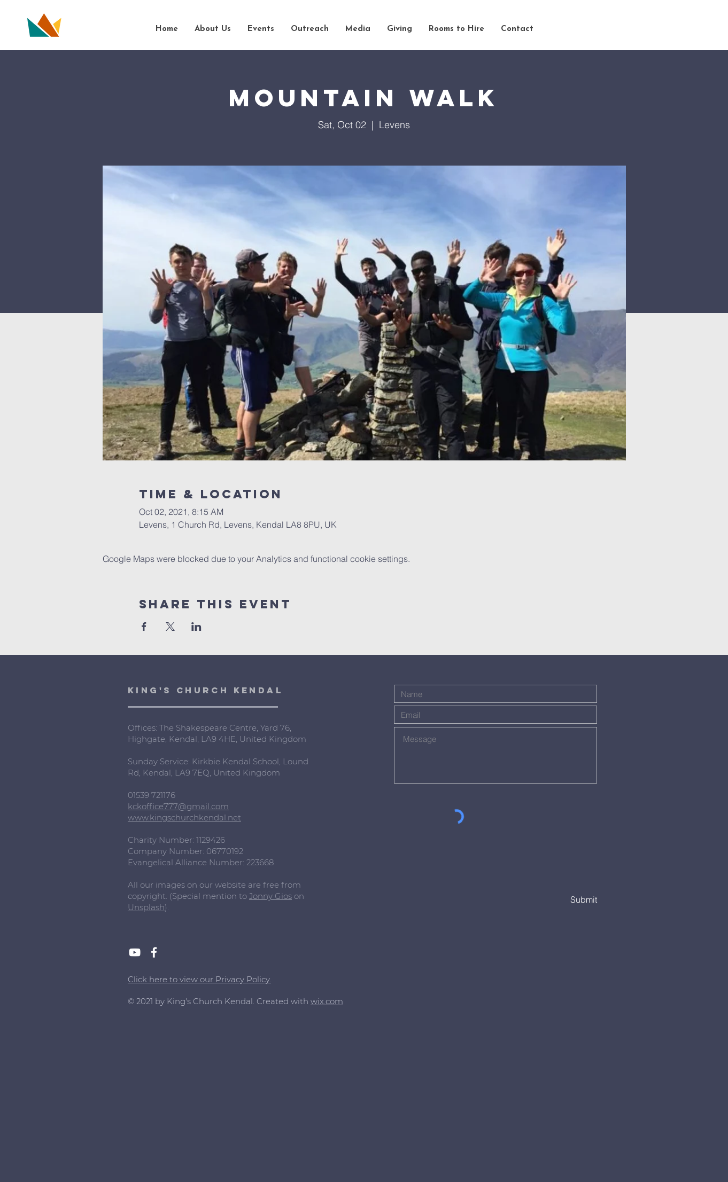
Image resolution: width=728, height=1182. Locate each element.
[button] (212, 29)
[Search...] (658, 29)
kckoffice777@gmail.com (178, 806)
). (167, 907)
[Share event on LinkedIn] (196, 626)
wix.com (327, 1001)
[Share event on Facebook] (144, 626)
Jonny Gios (270, 896)
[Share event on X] (170, 626)
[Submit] (559, 899)
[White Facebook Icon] (154, 952)
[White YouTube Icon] (135, 952)
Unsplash (146, 907)
